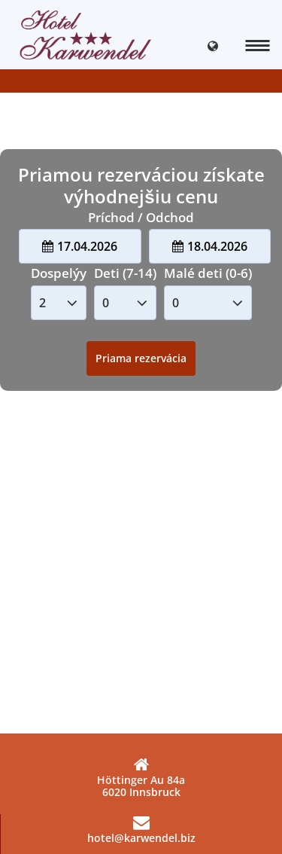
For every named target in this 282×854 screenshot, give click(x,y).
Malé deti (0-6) (208, 273)
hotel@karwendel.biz (141, 829)
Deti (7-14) (125, 273)
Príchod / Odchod (141, 217)
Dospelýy (58, 273)
